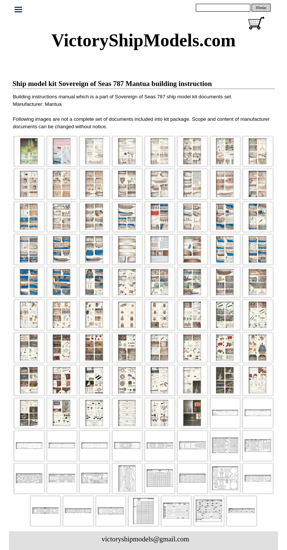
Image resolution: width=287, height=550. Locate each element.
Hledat (261, 8)
